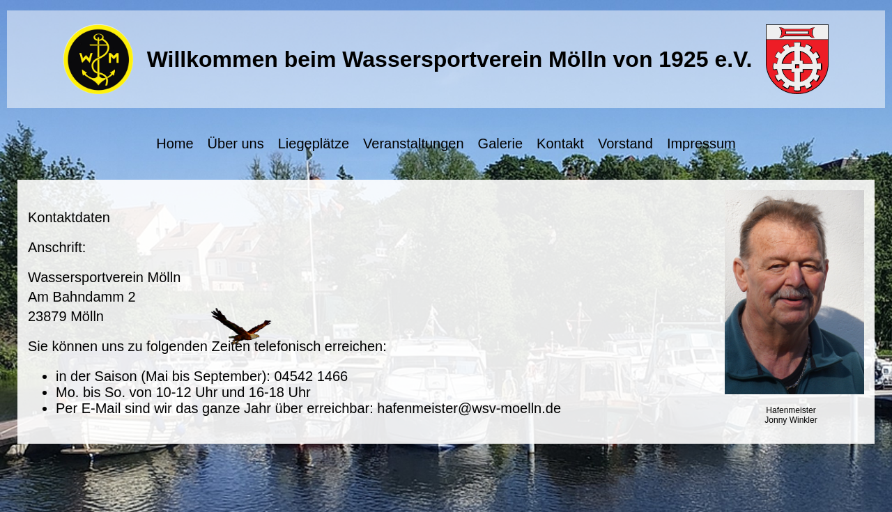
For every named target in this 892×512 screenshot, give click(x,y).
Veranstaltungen (413, 143)
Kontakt (560, 143)
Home (174, 143)
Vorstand (625, 143)
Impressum (701, 143)
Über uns (236, 143)
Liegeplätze (313, 143)
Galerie (500, 143)
